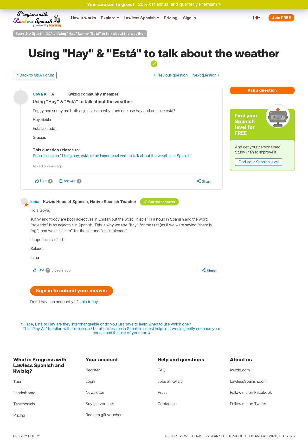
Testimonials (24, 404)
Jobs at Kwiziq (170, 381)
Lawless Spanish (141, 17)
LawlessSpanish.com (248, 381)
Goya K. (40, 94)
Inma (34, 201)
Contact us (167, 403)
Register (92, 370)
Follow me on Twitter (248, 403)
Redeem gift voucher (103, 414)
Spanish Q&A (42, 34)
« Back (35, 75)
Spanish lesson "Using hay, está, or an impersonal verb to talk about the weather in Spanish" (112, 155)
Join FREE (281, 17)
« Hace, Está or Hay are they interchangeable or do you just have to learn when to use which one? (105, 324)
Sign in (189, 17)
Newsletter (94, 392)
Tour (17, 381)
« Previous (170, 75)
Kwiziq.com (240, 370)
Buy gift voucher (99, 403)
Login (90, 381)
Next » (206, 75)
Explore (110, 17)
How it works (83, 17)
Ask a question (262, 90)
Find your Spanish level (258, 161)
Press (162, 392)
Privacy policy (26, 436)
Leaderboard (24, 392)
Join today (89, 301)
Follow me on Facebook (251, 392)
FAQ (161, 370)
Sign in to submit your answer (72, 290)
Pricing (170, 17)
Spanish (22, 34)
